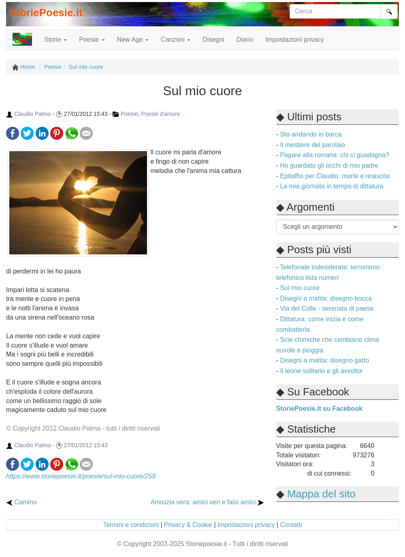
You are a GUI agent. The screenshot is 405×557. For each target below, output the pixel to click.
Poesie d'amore (160, 114)
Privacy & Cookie (188, 524)
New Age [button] (133, 39)
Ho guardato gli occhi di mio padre (329, 165)
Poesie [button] (91, 39)
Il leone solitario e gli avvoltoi (321, 370)
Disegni (213, 39)
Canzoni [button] (175, 39)
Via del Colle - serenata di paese (326, 308)
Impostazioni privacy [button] (294, 39)
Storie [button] (55, 39)
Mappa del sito (321, 494)
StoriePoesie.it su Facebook (319, 408)
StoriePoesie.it (46, 12)
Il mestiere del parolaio (312, 144)
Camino (21, 502)
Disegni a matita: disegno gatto (324, 360)
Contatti (291, 524)
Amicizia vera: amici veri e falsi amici (207, 502)
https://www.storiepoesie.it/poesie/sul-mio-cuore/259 (81, 476)
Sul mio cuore (300, 287)
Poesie (129, 114)
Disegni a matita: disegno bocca (326, 298)
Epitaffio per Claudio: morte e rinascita (335, 176)
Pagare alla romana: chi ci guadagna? (334, 155)
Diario (245, 39)
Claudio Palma (32, 114)
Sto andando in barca (310, 134)
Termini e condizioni (131, 524)
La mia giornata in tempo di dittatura (331, 186)
